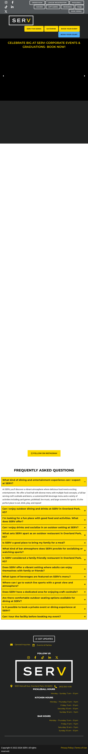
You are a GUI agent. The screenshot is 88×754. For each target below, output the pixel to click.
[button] (3, 76)
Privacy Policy (67, 748)
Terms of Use (81, 748)
